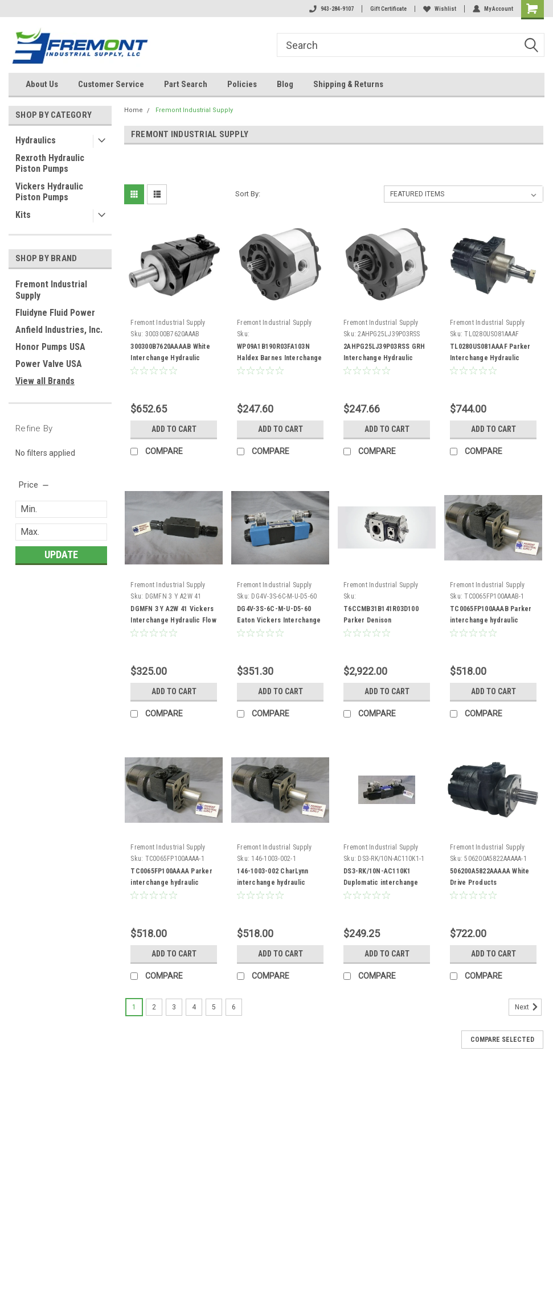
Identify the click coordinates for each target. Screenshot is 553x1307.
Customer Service (111, 84)
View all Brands (45, 381)
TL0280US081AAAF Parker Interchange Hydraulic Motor (490, 358)
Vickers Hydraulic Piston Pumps (49, 192)
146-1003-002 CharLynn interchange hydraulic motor (272, 882)
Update (61, 554)
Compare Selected (502, 1040)
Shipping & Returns (348, 84)
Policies (242, 84)
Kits (23, 214)
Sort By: (247, 193)
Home (133, 110)
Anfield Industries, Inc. (59, 329)
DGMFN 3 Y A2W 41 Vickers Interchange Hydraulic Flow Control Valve (173, 620)
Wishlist (439, 9)
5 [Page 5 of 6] (214, 1007)
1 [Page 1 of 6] (134, 1007)
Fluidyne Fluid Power (55, 312)
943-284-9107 (331, 9)
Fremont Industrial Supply (51, 290)
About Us (42, 84)
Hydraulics (35, 140)
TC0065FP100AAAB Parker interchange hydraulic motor (491, 620)
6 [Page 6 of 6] (234, 1007)
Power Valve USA (48, 363)
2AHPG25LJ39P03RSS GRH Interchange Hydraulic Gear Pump (384, 358)
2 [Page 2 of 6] (154, 1007)
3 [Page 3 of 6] (174, 1007)
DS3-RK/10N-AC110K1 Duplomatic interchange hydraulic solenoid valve (381, 882)
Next (528, 1007)
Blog (285, 84)
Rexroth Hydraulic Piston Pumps (49, 163)
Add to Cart (173, 429)
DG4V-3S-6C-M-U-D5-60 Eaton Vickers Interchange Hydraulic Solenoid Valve (279, 620)
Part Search (185, 84)
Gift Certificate (388, 9)
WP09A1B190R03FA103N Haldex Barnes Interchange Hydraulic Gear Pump (279, 358)
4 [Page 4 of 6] (194, 1007)
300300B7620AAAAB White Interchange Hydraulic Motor (170, 358)
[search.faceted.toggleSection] (34, 484)
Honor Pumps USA (50, 346)
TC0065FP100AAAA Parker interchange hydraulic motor (171, 882)
